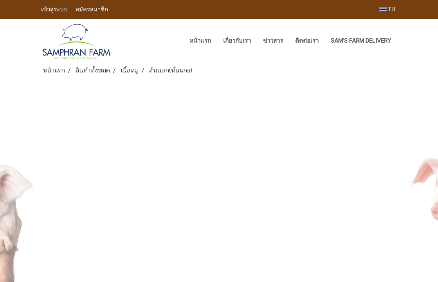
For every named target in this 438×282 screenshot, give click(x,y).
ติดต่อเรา (307, 40)
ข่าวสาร (273, 40)
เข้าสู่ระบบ (54, 9)
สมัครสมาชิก (92, 9)
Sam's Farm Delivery (361, 40)
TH (387, 9)
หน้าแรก (200, 40)
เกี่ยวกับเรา (237, 40)
